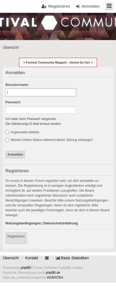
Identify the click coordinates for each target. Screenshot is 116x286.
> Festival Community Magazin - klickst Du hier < (58, 62)
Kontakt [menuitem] (31, 258)
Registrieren (16, 236)
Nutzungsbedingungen (23, 223)
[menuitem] (72, 257)
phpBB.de (53, 273)
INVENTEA (55, 277)
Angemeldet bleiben (22, 132)
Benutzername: (17, 85)
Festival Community (20, 26)
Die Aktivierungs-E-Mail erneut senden (33, 124)
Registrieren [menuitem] (59, 6)
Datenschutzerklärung (60, 223)
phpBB (26, 268)
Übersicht (11, 258)
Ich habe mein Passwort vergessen (30, 119)
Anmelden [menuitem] (90, 6)
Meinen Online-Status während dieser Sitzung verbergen (49, 140)
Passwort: (13, 102)
